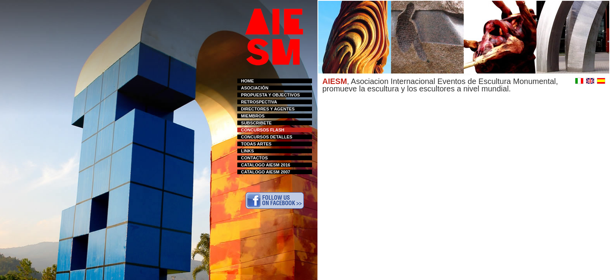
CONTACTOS (254, 158)
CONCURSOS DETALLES (267, 137)
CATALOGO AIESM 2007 (265, 172)
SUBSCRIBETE (256, 123)
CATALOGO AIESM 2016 (265, 165)
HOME (247, 81)
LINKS (247, 151)
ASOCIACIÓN (254, 88)
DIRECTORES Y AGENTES (268, 109)
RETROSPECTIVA (259, 102)
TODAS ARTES (256, 144)
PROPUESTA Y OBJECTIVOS (270, 95)
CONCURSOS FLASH (262, 130)
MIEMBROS (253, 116)
